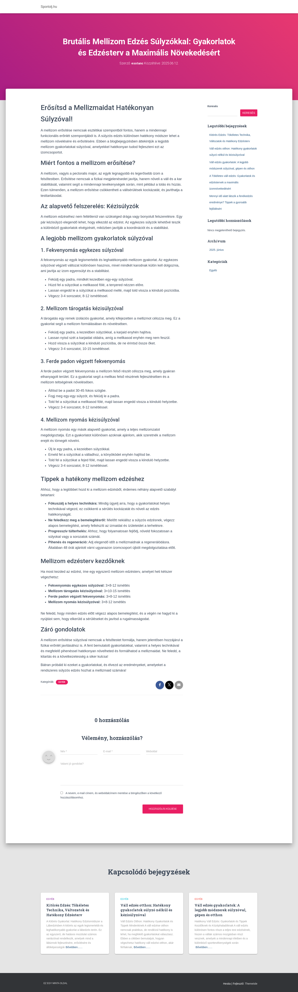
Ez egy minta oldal (55, 983)
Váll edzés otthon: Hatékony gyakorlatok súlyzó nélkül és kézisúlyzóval (146, 910)
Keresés (213, 106)
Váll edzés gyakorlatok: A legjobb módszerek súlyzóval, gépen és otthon (220, 910)
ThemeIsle (251, 983)
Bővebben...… (74, 946)
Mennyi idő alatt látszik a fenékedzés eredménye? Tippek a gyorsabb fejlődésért (231, 202)
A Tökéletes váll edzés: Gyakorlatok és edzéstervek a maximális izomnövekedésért (232, 182)
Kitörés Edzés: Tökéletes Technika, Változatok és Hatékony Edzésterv (67, 910)
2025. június (216, 249)
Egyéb (62, 682)
